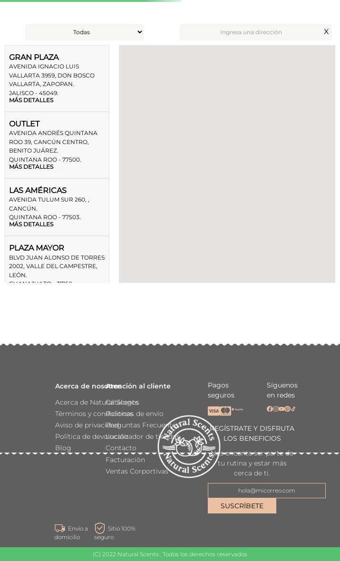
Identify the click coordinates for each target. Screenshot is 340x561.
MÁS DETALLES (31, 100)
